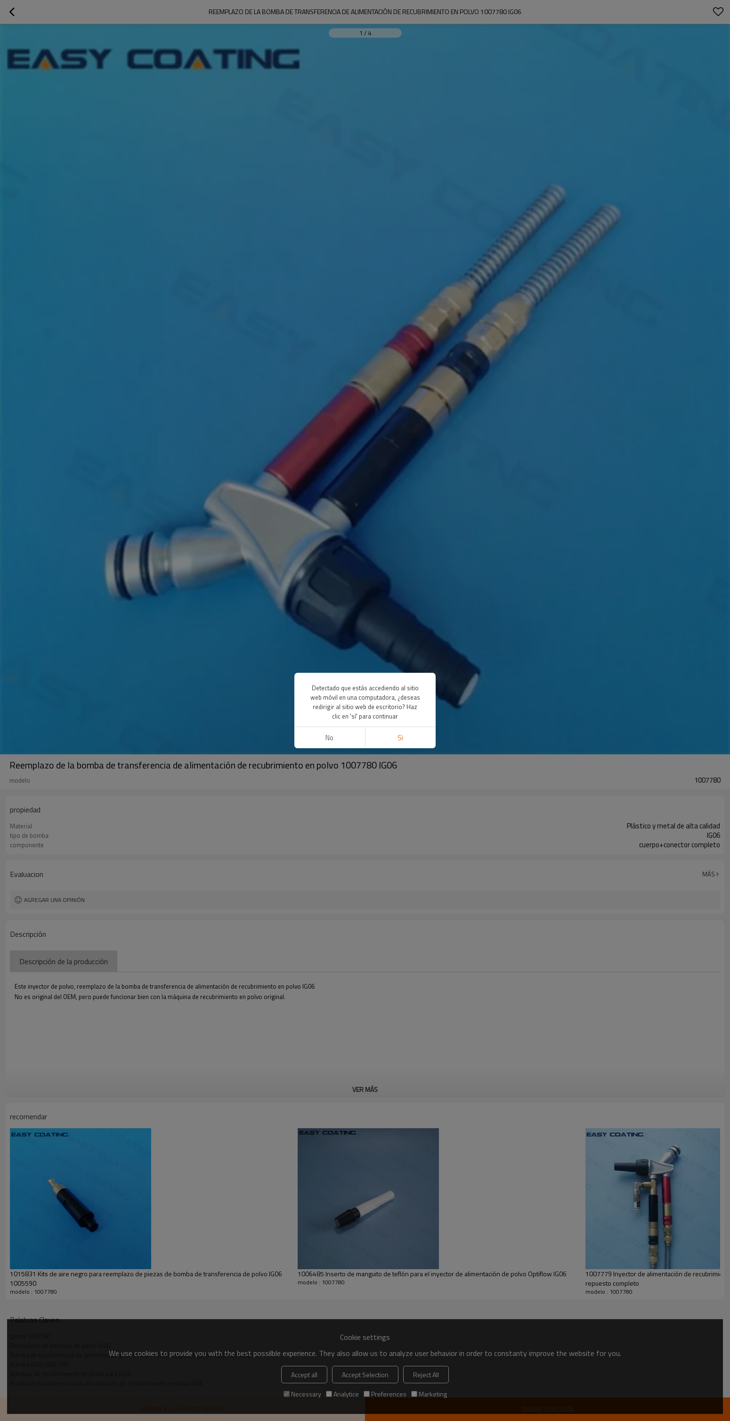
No (329, 737)
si (400, 737)
